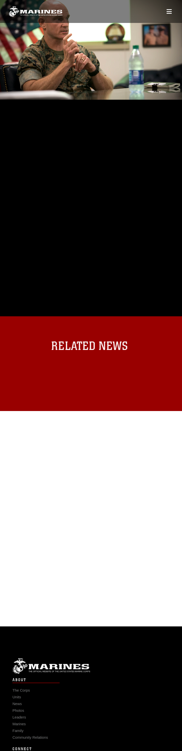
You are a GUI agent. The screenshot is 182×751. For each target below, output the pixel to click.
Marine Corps (91, 669)
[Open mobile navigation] (169, 11)
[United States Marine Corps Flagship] (35, 11)
